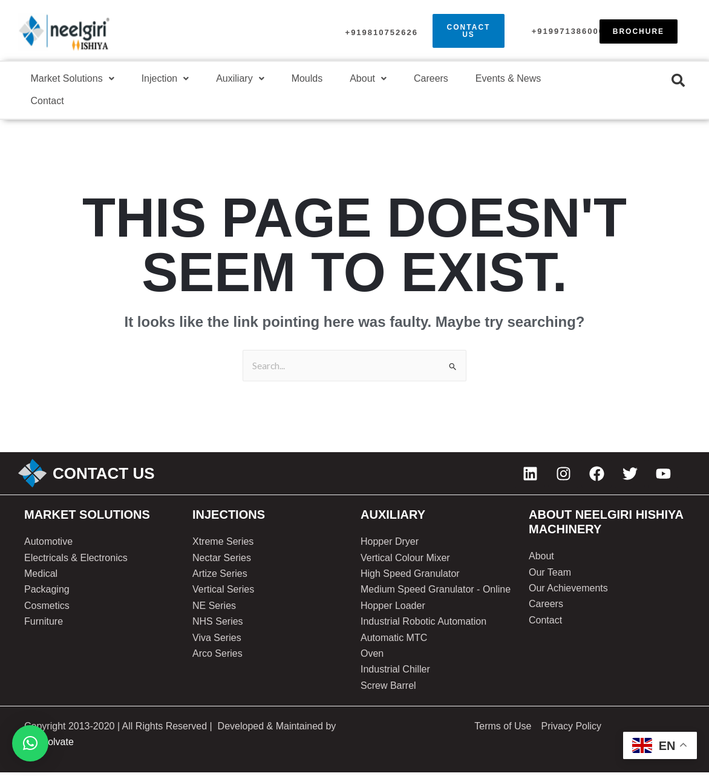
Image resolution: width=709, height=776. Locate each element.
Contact (48, 104)
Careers (441, 79)
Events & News (520, 79)
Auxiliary (245, 79)
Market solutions (87, 518)
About (376, 79)
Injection (168, 79)
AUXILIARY (393, 518)
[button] (73, 80)
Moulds (313, 79)
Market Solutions (73, 79)
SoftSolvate (49, 746)
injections (228, 518)
